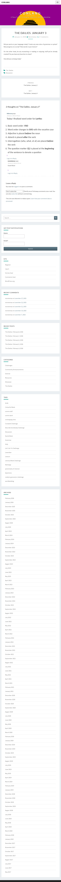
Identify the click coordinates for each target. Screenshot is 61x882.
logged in (17, 186)
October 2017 (9, 851)
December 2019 (10, 745)
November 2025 (10, 511)
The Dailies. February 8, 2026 (14, 332)
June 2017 (8, 868)
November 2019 (10, 749)
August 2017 (9, 860)
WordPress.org (10, 281)
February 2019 (9, 786)
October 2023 (9, 556)
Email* (14, 243)
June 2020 (8, 720)
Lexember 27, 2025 (20, 298)
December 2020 (10, 695)
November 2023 (10, 552)
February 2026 (9, 498)
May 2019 (8, 773)
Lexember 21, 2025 (20, 306)
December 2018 (10, 794)
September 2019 (10, 757)
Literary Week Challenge (13, 461)
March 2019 (8, 782)
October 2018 (9, 802)
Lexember (8, 452)
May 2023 (8, 576)
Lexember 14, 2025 (20, 311)
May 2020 (8, 724)
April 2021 (8, 679)
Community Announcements (14, 369)
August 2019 (9, 761)
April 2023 (8, 580)
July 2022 (8, 617)
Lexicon (7, 456)
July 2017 (8, 864)
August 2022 (9, 613)
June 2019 (8, 769)
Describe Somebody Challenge (14, 428)
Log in (7, 269)
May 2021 (8, 675)
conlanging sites (10, 419)
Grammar (8, 440)
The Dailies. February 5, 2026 (14, 344)
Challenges (8, 365)
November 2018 (10, 798)
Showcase (8, 382)
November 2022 (10, 601)
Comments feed (10, 277)
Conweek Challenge (11, 424)
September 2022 (10, 609)
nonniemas (32, 37)
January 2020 (9, 740)
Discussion (9, 73)
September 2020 (10, 708)
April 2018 (8, 827)
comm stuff (8, 411)
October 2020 (9, 704)
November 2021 (10, 650)
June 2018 (8, 819)
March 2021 (8, 683)
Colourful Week (10, 407)
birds (6, 403)
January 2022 (9, 642)
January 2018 (9, 839)
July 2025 (8, 527)
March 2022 (8, 634)
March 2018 (8, 831)
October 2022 (9, 605)
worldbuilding (9, 481)
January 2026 (9, 502)
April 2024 (8, 531)
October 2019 (9, 753)
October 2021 (9, 654)
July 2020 (8, 716)
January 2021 (9, 691)
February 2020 (9, 736)
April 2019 (8, 777)
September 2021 (10, 658)
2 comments (43, 37)
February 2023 (9, 589)
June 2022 (8, 621)
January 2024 (9, 543)
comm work (9, 415)
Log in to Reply (11, 158)
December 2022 (10, 597)
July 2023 (8, 568)
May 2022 (8, 626)
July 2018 (8, 814)
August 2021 (9, 662)
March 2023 (8, 584)
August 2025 (9, 523)
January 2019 (9, 790)
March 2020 (8, 732)
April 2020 (8, 728)
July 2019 (8, 765)
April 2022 (8, 630)
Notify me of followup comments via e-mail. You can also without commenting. (30, 192)
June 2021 (8, 671)
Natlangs (8, 465)
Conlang (5, 2)
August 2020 (9, 712)
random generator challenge (14, 477)
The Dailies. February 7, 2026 (14, 336)
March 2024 (8, 535)
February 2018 (9, 835)
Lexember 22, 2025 (20, 302)
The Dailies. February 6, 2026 (14, 340)
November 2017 (10, 847)
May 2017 (8, 872)
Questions (8, 473)
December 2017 (10, 843)
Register (8, 265)
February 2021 (9, 687)
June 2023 (8, 572)
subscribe (14, 194)
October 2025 (9, 515)
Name (14, 235)
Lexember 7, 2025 (20, 315)
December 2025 (10, 506)
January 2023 (9, 593)
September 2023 (10, 560)
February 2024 (9, 539)
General (7, 374)
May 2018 (8, 823)
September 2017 (10, 856)
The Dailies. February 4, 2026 (14, 348)
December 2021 (10, 646)
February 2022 (9, 638)
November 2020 (10, 699)
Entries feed (9, 273)
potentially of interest (12, 469)
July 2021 (8, 667)
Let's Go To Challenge (12, 448)
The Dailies (9, 70)
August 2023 (9, 564)
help (6, 444)
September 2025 (10, 519)
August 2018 (9, 810)
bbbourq (10, 113)
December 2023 (10, 547)
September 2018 (10, 806)
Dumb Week (9, 436)
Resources (8, 378)
